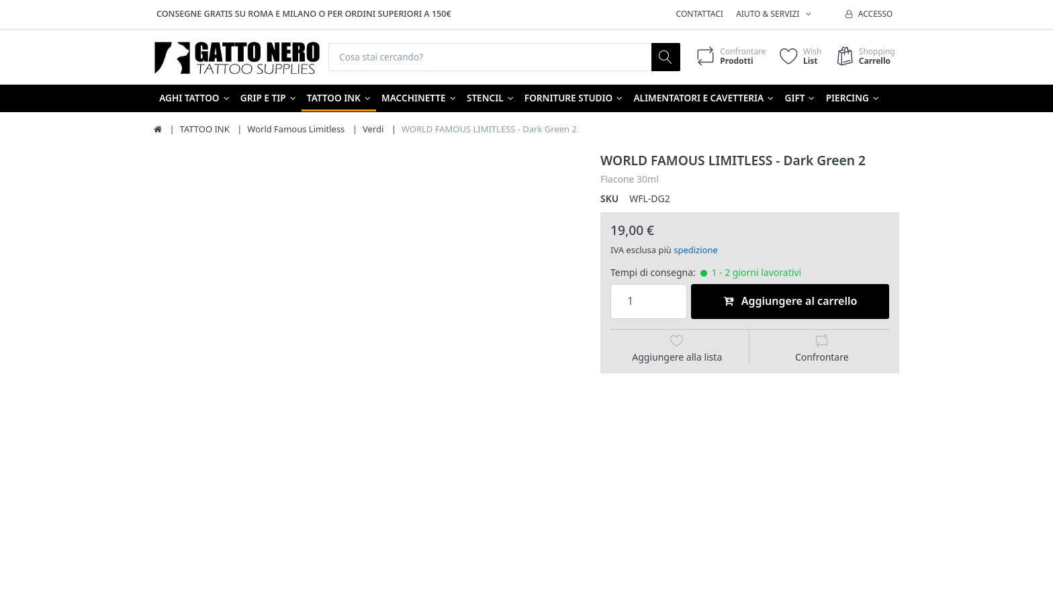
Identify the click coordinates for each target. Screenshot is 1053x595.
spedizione (696, 250)
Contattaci (699, 13)
